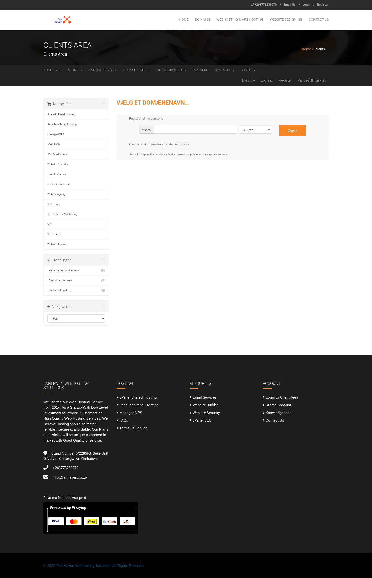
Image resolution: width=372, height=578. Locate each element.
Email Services (205, 397)
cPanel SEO (202, 420)
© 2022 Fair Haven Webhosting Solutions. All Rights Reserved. (94, 565)
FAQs (123, 420)
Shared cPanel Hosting (61, 114)
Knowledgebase (278, 413)
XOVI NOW (53, 144)
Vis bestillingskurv (312, 80)
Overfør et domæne (76, 280)
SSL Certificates (57, 154)
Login (306, 4)
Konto (248, 70)
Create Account (278, 405)
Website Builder (205, 405)
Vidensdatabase (136, 70)
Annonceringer (102, 70)
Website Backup (57, 244)
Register (323, 4)
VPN (50, 224)
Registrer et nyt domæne (76, 270)
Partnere (200, 70)
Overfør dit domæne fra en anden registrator (155, 144)
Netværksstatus (171, 70)
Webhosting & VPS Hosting (240, 19)
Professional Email (58, 184)
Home (184, 19)
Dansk (248, 80)
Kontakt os (224, 70)
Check (292, 130)
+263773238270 (266, 4)
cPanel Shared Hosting (138, 397)
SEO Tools (53, 204)
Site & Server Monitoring (62, 214)
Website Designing (286, 19)
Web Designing (56, 194)
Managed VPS (55, 134)
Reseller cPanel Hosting (62, 124)
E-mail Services (56, 174)
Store (75, 70)
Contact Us (319, 19)
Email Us (290, 4)
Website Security (57, 164)
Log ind (267, 80)
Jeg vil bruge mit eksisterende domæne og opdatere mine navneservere (174, 154)
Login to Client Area (282, 397)
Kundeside (52, 70)
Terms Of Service (133, 428)
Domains (202, 19)
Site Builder (54, 234)
